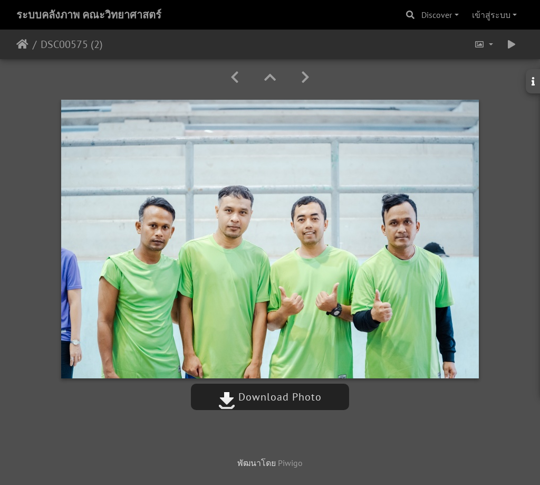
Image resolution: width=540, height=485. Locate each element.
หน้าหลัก (22, 44)
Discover (436, 14)
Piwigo (290, 463)
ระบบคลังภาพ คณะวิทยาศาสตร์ (88, 15)
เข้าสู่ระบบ (491, 14)
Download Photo (270, 397)
